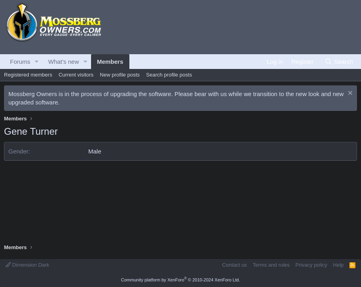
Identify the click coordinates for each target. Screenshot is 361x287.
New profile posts (120, 75)
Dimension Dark (27, 265)
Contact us (234, 265)
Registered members (28, 75)
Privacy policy (311, 265)
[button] (36, 61)
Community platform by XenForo (180, 279)
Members (110, 61)
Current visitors (76, 75)
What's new (63, 61)
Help (338, 265)
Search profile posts (169, 75)
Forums (20, 61)
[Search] (339, 61)
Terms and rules (271, 265)
